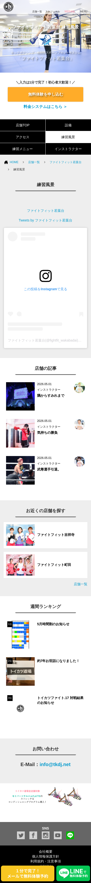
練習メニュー (22, 149)
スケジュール (52, 6)
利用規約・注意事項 (45, 861)
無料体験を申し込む (45, 94)
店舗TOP (23, 125)
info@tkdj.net (55, 764)
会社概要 (45, 851)
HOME (14, 162)
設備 (68, 125)
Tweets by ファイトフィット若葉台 (45, 220)
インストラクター (68, 149)
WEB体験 (70, 6)
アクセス (22, 137)
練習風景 (68, 137)
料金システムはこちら (43, 107)
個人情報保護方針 (45, 856)
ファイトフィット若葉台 (66, 162)
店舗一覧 (34, 162)
